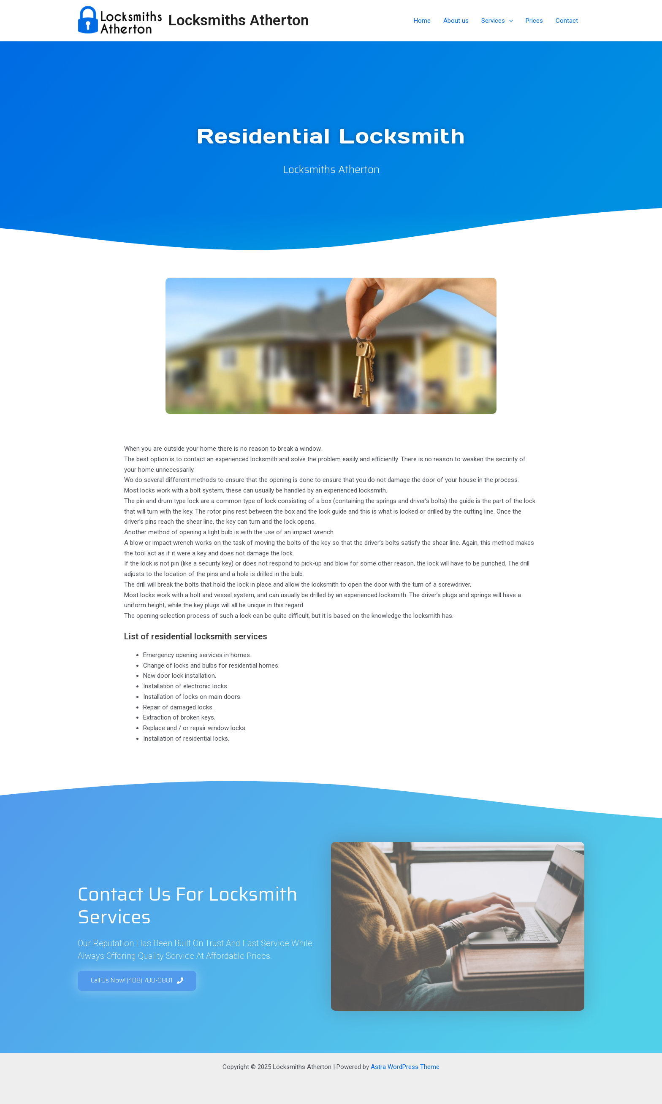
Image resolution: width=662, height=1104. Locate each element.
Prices (534, 20)
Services (497, 21)
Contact (567, 20)
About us (456, 20)
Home (422, 20)
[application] (509, 21)
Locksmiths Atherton (238, 20)
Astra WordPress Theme (405, 1067)
